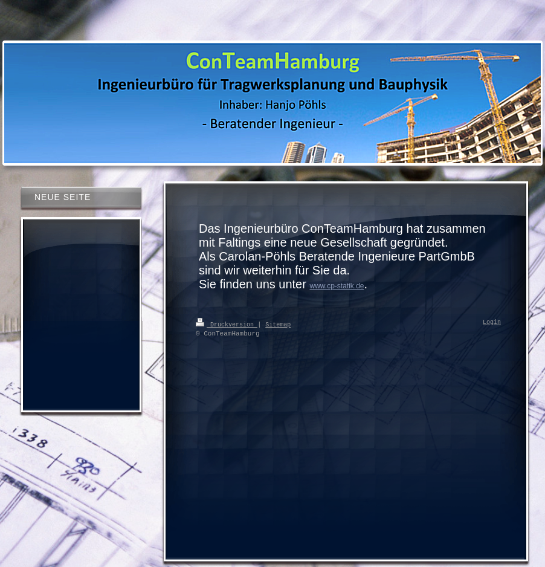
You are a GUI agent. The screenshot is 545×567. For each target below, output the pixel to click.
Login (492, 323)
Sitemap (278, 324)
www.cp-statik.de (336, 286)
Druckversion (226, 324)
